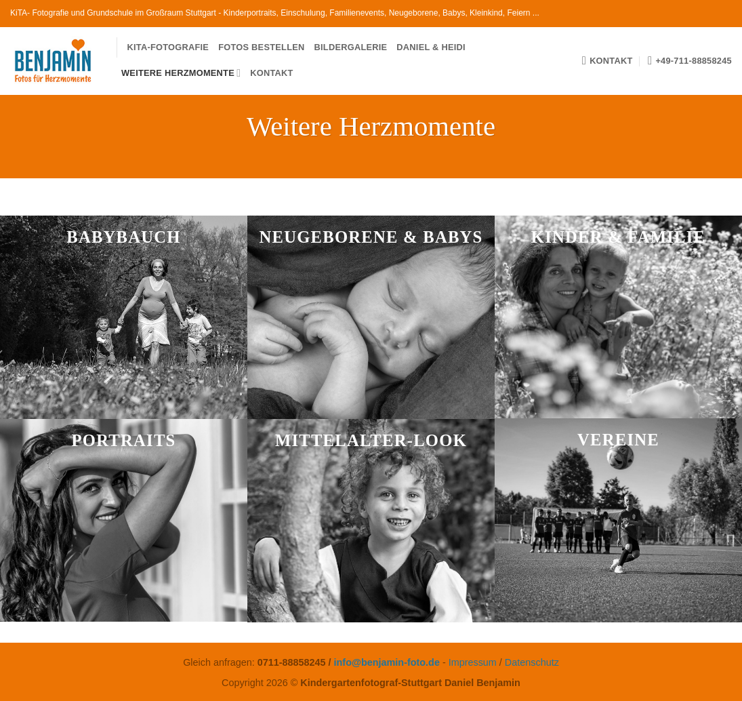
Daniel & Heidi (430, 47)
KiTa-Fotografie (168, 47)
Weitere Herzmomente (181, 72)
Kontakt (271, 73)
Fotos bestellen (261, 47)
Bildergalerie (351, 47)
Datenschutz (532, 662)
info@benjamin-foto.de (387, 662)
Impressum (473, 662)
